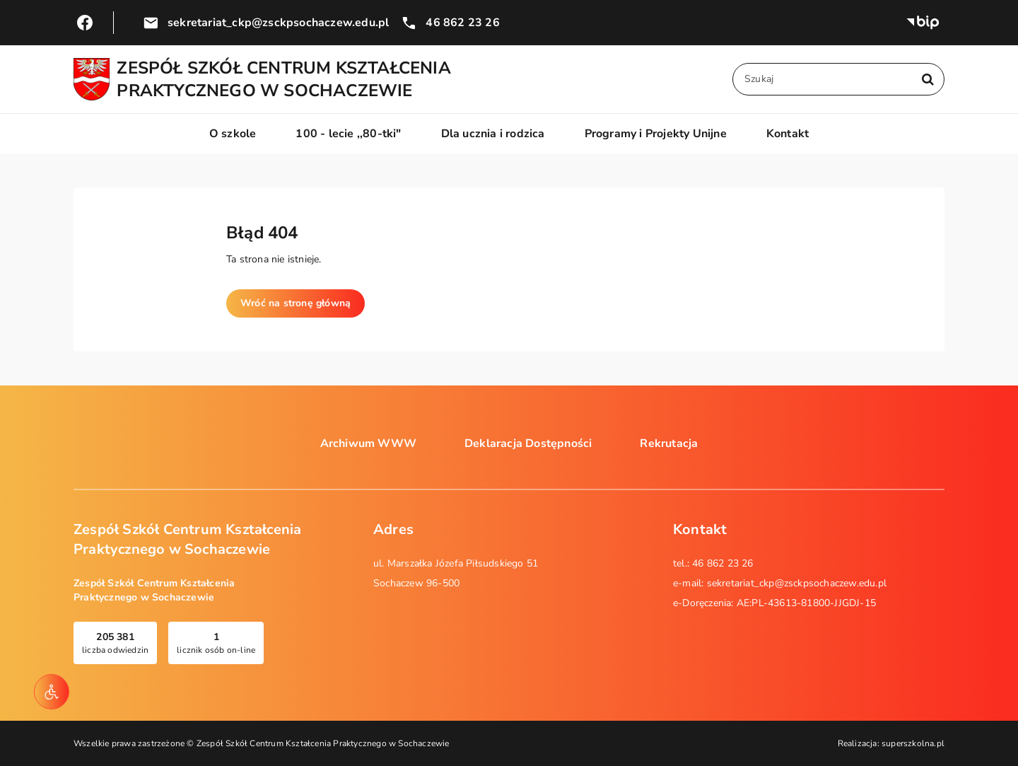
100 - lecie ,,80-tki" (348, 133)
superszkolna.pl (913, 743)
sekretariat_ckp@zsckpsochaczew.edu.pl (278, 22)
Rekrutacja (669, 443)
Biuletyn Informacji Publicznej (922, 23)
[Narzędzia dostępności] (51, 691)
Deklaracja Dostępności (528, 443)
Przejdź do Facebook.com (85, 22)
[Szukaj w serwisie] (928, 79)
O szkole (233, 133)
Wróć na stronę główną (295, 303)
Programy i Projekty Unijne (656, 133)
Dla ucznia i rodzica (493, 133)
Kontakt (787, 133)
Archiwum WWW (368, 443)
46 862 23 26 (462, 22)
